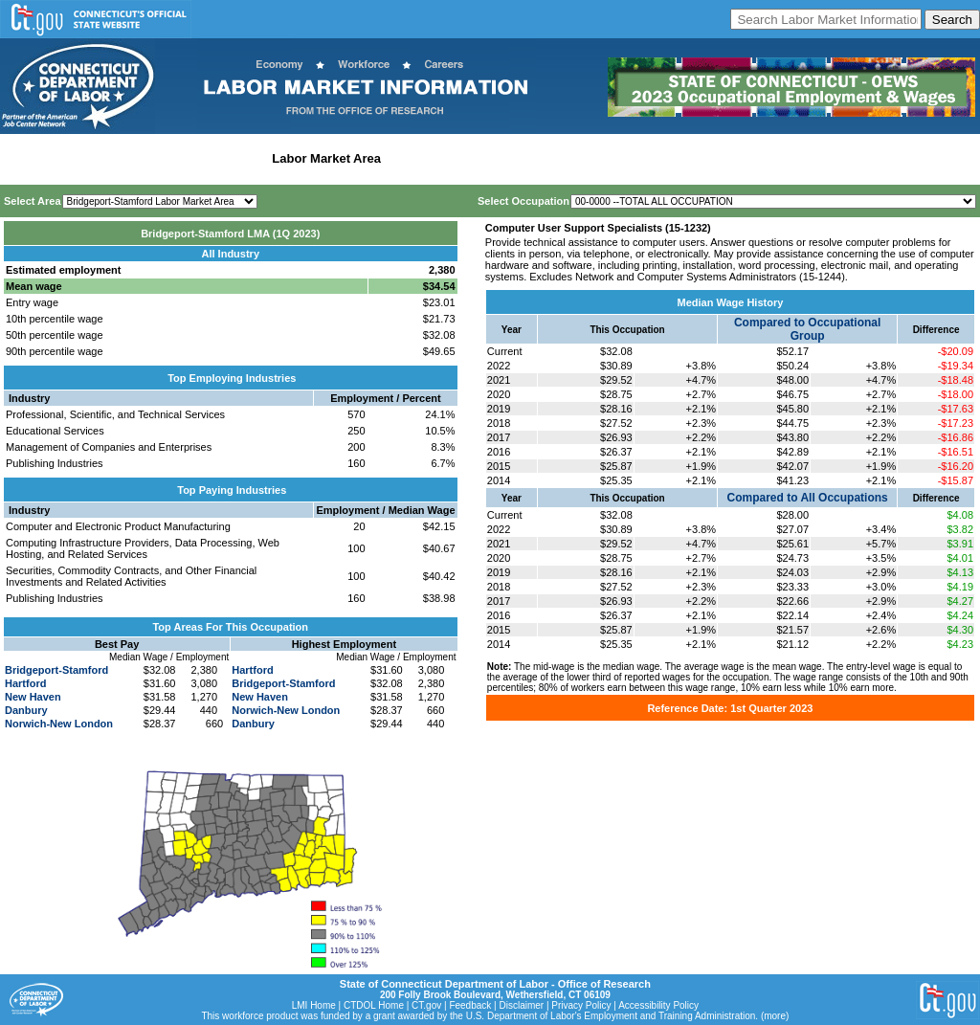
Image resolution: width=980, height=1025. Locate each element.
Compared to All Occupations (807, 497)
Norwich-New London (59, 723)
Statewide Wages (99, 158)
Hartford (25, 683)
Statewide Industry (209, 158)
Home (22, 158)
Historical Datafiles (618, 158)
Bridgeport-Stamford (56, 670)
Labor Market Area (326, 158)
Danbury (26, 710)
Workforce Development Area (473, 158)
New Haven (33, 696)
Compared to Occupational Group (807, 329)
